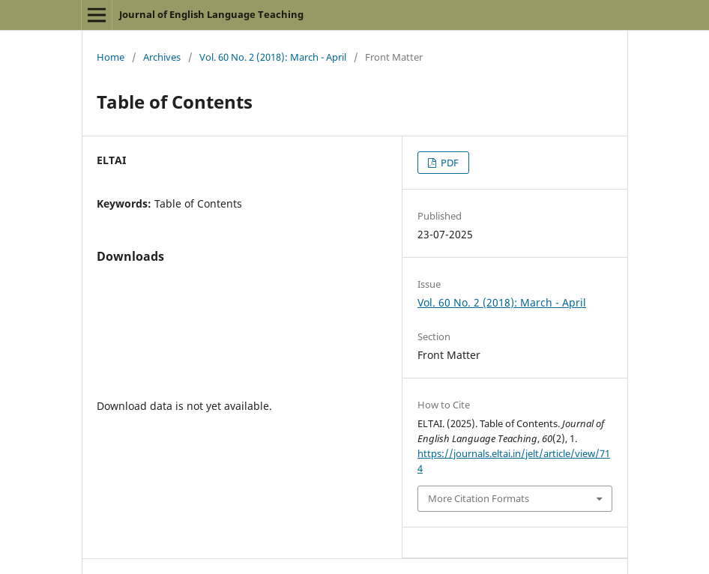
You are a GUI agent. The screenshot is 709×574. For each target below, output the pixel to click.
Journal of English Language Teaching (211, 14)
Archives (162, 57)
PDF (448, 162)
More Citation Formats (478, 498)
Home (110, 57)
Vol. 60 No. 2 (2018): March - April (272, 57)
